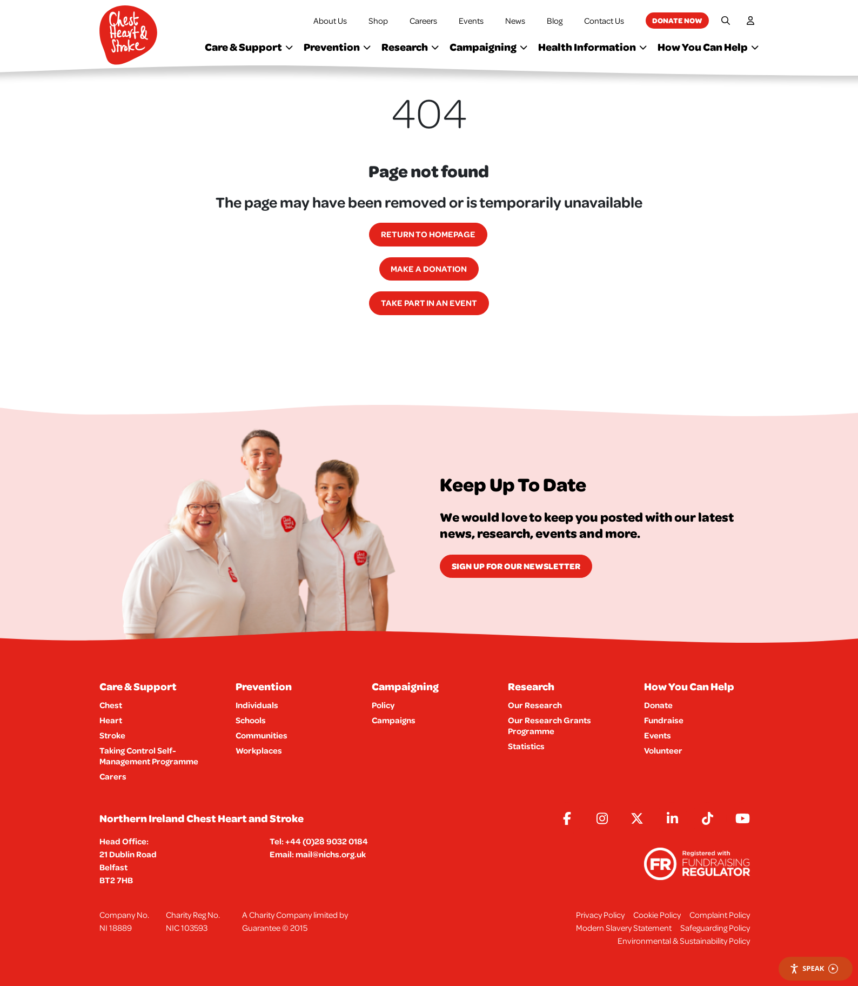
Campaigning (488, 46)
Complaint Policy (719, 915)
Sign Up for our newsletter (516, 566)
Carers (112, 776)
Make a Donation (429, 269)
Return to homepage (428, 234)
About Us (330, 20)
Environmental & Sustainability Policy (684, 941)
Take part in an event (429, 303)
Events (471, 20)
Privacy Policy (600, 915)
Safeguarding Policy (715, 928)
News (515, 20)
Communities (261, 735)
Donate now (677, 20)
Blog (554, 20)
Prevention (337, 46)
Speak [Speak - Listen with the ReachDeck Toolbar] (813, 968)
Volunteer (663, 750)
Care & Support (249, 46)
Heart (110, 720)
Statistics (526, 746)
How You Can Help (708, 46)
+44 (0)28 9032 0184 (326, 841)
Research (410, 46)
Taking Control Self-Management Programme (148, 755)
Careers (423, 20)
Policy (383, 705)
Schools (251, 720)
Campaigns (393, 720)
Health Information (592, 46)
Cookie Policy (657, 915)
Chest (110, 705)
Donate (658, 705)
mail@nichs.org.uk (331, 854)
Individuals (257, 705)
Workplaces (259, 750)
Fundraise (663, 720)
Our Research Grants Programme (549, 725)
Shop (378, 20)
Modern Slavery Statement (624, 928)
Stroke (112, 735)
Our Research (535, 705)
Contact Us (604, 20)
